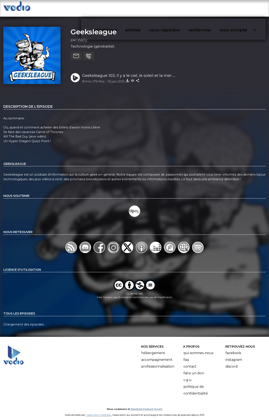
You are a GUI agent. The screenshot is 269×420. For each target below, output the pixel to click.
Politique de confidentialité (195, 385)
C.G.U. (187, 376)
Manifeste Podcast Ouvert (146, 404)
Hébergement (153, 349)
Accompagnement (157, 355)
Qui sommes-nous (198, 349)
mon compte (240, 7)
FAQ (186, 355)
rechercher (207, 7)
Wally (82, 35)
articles (142, 7)
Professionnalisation (157, 362)
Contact (189, 362)
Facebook (233, 349)
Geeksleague (94, 27)
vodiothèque (113, 7)
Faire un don (193, 369)
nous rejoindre (173, 7)
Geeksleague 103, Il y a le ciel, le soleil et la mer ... (128, 71)
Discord (231, 362)
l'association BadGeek (98, 410)
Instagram (233, 355)
